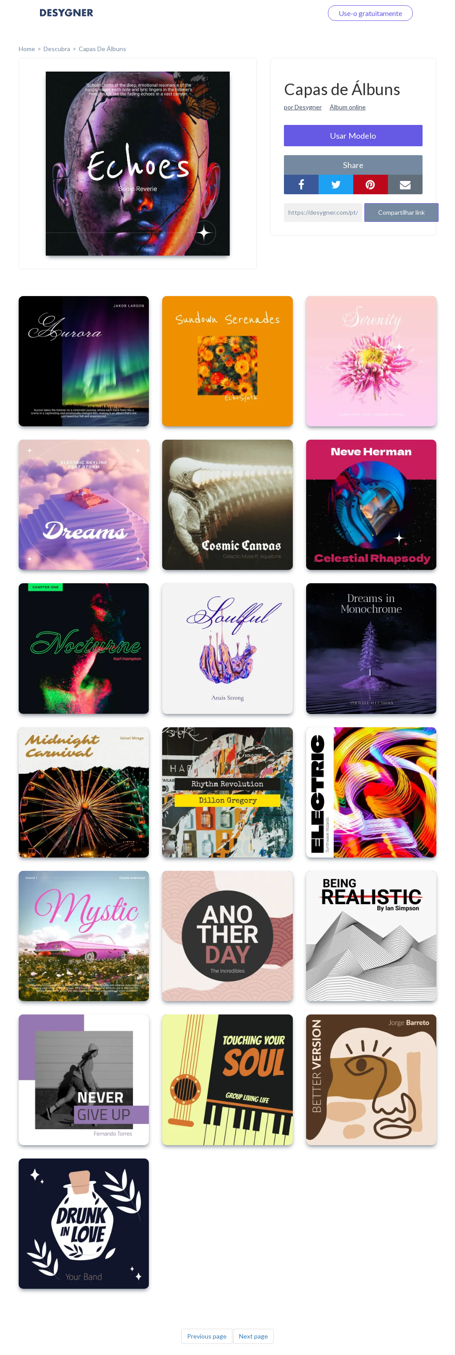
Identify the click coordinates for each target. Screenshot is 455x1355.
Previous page (207, 1336)
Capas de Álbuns (102, 48)
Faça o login (294, 13)
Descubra (57, 48)
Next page (253, 1336)
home (27, 48)
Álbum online (348, 107)
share (353, 165)
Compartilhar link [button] (401, 212)
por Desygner (303, 107)
